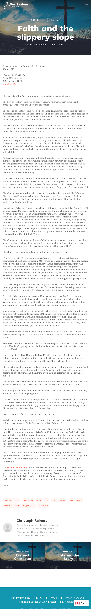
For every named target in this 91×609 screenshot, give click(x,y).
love (54, 500)
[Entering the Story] (68, 555)
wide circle (43, 505)
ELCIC (38, 597)
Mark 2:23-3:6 (9, 84)
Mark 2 (62, 500)
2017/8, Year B (38, 20)
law (46, 500)
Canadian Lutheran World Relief (37, 601)
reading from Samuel (17, 467)
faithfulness (28, 500)
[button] (87, 5)
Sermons (55, 20)
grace (38, 500)
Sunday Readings (21, 597)
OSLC (71, 500)
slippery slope (29, 505)
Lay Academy (67, 601)
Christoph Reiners (37, 44)
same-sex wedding (11, 505)
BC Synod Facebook (72, 597)
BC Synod (51, 597)
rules (79, 500)
